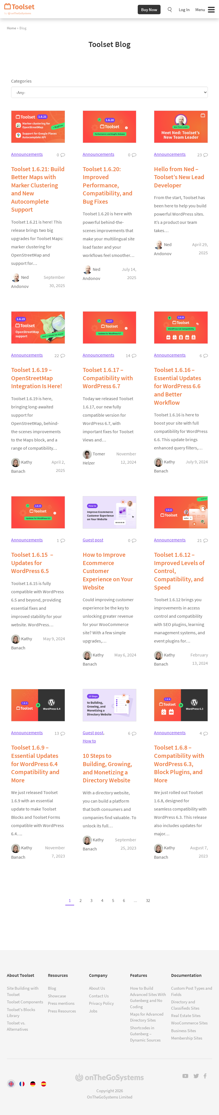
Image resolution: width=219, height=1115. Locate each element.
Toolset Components (25, 1001)
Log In (184, 9)
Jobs (93, 1011)
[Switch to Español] (43, 1083)
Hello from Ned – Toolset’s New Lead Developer (179, 177)
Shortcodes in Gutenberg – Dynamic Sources (145, 1034)
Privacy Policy (101, 1003)
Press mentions (61, 1003)
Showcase (57, 996)
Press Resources (62, 1011)
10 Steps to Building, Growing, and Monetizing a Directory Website (107, 768)
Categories (21, 81)
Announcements (27, 154)
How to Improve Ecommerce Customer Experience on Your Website (108, 571)
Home (11, 28)
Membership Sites (186, 1038)
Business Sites (183, 1030)
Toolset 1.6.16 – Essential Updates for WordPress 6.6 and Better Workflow (177, 386)
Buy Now (149, 9)
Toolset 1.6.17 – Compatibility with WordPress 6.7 (108, 378)
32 (148, 900)
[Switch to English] (11, 1083)
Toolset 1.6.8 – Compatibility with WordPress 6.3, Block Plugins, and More (179, 763)
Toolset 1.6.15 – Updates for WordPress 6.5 (32, 563)
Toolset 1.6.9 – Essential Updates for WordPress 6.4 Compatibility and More (35, 763)
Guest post (93, 540)
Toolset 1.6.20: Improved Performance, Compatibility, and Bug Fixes (107, 185)
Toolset (21, 9)
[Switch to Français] (22, 1083)
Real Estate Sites (185, 1015)
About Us (97, 988)
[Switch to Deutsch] (32, 1083)
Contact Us (99, 996)
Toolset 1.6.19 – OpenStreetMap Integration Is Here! (36, 378)
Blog (52, 988)
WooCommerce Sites (189, 1023)
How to (89, 741)
